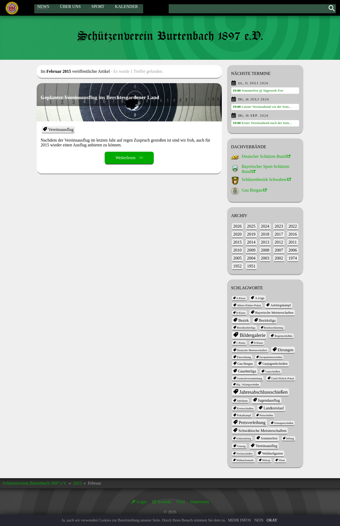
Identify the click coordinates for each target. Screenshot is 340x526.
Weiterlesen (125, 157)
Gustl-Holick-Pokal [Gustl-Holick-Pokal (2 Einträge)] (282, 378)
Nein (258, 520)
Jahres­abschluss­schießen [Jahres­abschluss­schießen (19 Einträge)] (263, 392)
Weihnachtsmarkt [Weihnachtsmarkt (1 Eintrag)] (245, 460)
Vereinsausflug (61, 129)
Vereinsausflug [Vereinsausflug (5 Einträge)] (267, 446)
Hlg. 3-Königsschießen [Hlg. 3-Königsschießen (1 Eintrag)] (247, 384)
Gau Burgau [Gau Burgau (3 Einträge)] (245, 364)
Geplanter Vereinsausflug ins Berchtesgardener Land (113, 105)
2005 (237, 258)
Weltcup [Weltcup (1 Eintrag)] (266, 460)
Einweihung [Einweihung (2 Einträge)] (244, 357)
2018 (265, 234)
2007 (279, 250)
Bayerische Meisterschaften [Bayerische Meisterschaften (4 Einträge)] (274, 313)
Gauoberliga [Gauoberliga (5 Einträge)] (247, 371)
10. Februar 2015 (52, 98)
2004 (251, 258)
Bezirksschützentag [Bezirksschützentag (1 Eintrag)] (273, 327)
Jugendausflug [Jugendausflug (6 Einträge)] (269, 400)
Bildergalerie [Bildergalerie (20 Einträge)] (252, 335)
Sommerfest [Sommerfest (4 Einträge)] (269, 438)
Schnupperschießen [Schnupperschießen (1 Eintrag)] (283, 423)
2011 (292, 242)
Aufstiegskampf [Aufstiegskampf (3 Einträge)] (280, 305)
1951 (251, 266)
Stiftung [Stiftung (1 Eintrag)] (290, 438)
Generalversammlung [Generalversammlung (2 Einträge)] (249, 378)
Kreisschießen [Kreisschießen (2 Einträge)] (245, 408)
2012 (279, 242)
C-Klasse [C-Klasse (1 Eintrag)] (240, 343)
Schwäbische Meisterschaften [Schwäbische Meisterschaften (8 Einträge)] (262, 430)
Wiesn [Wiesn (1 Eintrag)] (282, 460)
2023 (279, 226)
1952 (237, 266)
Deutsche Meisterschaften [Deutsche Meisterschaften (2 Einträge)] (252, 350)
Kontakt (164, 501)
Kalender (126, 7)
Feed (181, 501)
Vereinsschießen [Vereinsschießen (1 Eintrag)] (244, 453)
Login (142, 501)
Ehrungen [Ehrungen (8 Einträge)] (285, 349)
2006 (292, 250)
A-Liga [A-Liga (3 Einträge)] (259, 298)
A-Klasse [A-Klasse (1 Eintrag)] (241, 298)
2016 (292, 234)
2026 (237, 226)
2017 (279, 234)
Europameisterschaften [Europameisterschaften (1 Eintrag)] (271, 357)
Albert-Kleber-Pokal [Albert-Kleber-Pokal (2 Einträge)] (249, 305)
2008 (265, 250)
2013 (265, 242)
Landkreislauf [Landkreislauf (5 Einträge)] (274, 408)
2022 (292, 226)
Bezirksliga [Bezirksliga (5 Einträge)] (267, 321)
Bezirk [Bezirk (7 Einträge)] (243, 320)
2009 (251, 250)
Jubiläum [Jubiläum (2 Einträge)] (242, 400)
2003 (265, 258)
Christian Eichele (79, 98)
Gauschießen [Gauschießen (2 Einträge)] (272, 371)
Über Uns (70, 7)
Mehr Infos (239, 520)
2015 (237, 242)
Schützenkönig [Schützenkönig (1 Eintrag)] (243, 438)
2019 (251, 234)
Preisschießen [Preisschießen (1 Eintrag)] (266, 415)
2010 (237, 250)
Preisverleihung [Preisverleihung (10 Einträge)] (252, 422)
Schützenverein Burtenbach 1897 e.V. (35, 483)
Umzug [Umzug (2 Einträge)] (241, 446)
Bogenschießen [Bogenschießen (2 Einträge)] (283, 335)
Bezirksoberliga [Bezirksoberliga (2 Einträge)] (246, 327)
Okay (272, 520)
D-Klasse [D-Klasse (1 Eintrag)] (258, 343)
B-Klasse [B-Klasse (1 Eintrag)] (240, 313)
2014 (251, 242)
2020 (237, 234)
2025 (251, 226)
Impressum (199, 501)
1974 (292, 258)
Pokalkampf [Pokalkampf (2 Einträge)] (244, 415)
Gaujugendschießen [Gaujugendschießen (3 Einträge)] (274, 364)
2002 (279, 258)
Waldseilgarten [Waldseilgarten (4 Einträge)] (272, 453)
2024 (265, 226)
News (43, 7)
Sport (97, 7)
